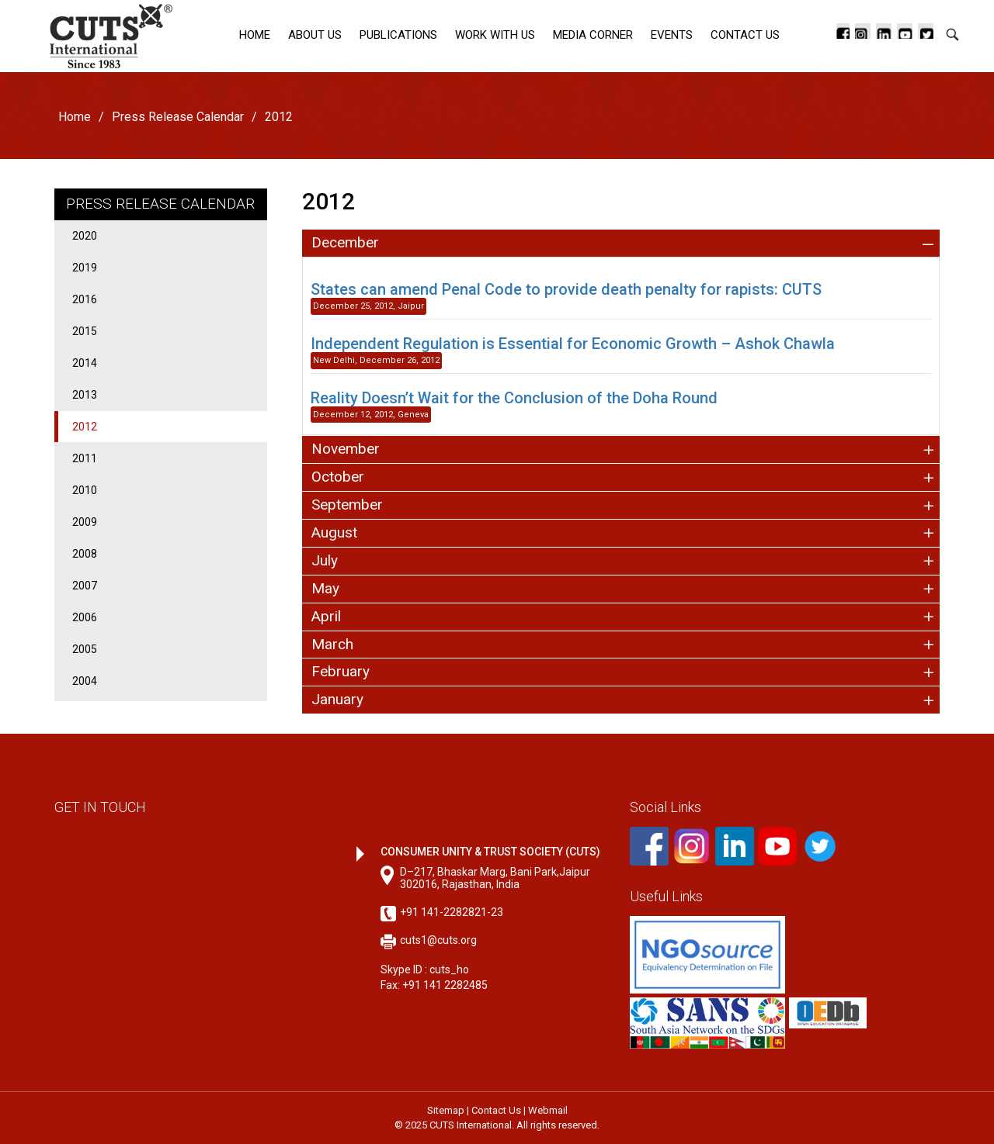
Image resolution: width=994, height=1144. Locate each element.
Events (672, 35)
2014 (84, 363)
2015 (84, 331)
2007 (84, 585)
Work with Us (495, 35)
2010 (84, 490)
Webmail (548, 1110)
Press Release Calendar (178, 116)
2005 (84, 649)
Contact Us (745, 35)
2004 (84, 681)
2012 (84, 426)
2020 (84, 236)
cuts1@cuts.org (438, 940)
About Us (315, 35)
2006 (84, 617)
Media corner (593, 35)
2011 (84, 458)
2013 (84, 395)
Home (254, 35)
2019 (84, 267)
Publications (398, 35)
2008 (84, 554)
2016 (84, 299)
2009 (84, 522)
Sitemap (445, 1110)
